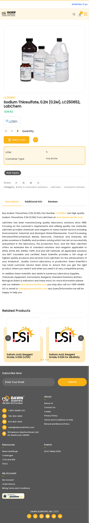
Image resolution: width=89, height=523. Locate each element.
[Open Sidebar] (86, 14)
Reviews (53, 201)
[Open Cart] (80, 14)
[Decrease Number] (6, 131)
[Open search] (74, 14)
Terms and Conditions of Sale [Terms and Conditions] (58, 419)
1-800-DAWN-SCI (13, 410)
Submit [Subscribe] (72, 382)
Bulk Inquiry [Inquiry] (13, 172)
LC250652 (61, 213)
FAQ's (5, 463)
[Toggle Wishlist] (35, 139)
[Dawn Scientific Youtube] (47, 516)
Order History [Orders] (8, 484)
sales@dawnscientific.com (33, 288)
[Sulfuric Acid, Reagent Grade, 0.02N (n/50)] (23, 338)
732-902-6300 (12, 416)
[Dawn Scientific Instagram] (41, 516)
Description (12, 201)
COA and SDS (8, 459)
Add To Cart (17, 139)
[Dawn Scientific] (8, 15)
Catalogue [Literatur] (7, 455)
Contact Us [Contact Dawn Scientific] (49, 407)
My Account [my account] (8, 480)
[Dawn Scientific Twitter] (35, 516)
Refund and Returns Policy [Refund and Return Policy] (56, 424)
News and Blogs (10, 451)
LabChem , (56, 187)
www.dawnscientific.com (69, 217)
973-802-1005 (12, 422)
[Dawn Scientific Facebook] (29, 516)
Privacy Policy (51, 415)
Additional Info (33, 201)
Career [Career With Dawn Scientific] (47, 411)
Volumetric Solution (74, 187)
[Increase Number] (17, 131)
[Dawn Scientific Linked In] (60, 516)
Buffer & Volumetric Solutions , (32, 187)
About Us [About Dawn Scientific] (48, 403)
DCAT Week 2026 (52, 451)
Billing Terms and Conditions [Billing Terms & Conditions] (16, 488)
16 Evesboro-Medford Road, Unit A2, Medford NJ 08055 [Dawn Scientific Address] (20, 434)
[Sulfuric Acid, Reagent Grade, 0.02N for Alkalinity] (65, 338)
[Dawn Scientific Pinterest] (54, 516)
